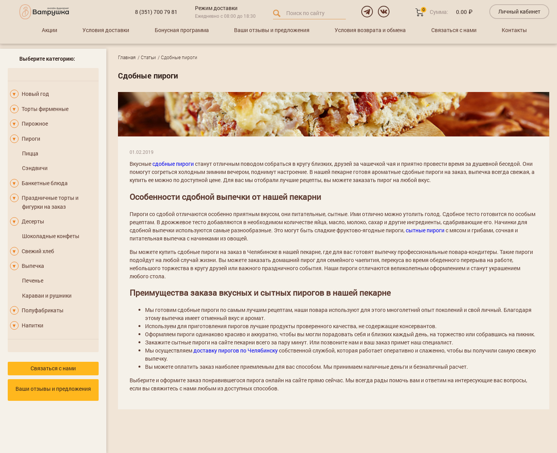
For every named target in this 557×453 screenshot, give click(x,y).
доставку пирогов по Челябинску (235, 350)
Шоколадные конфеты (50, 236)
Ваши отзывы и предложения (271, 30)
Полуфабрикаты (42, 310)
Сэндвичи (35, 168)
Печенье (32, 280)
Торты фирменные (45, 108)
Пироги (31, 138)
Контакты (514, 30)
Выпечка (33, 265)
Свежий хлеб (38, 251)
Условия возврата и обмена (370, 30)
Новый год (35, 93)
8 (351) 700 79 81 (156, 11)
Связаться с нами (454, 30)
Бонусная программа (182, 30)
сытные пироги (425, 230)
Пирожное (35, 123)
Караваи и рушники (47, 295)
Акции (49, 30)
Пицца (30, 153)
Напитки (32, 325)
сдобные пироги (173, 163)
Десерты (33, 221)
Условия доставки (105, 30)
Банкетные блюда (45, 183)
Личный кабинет (519, 11)
